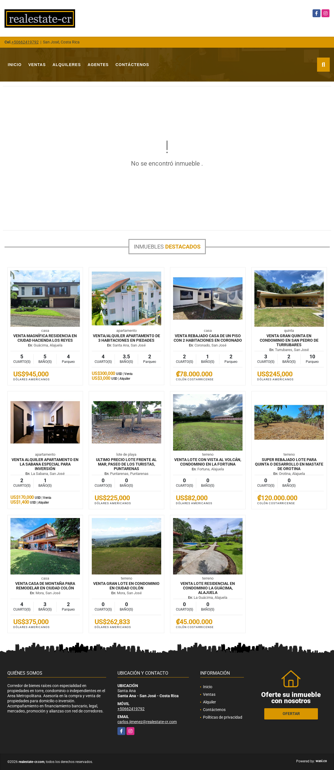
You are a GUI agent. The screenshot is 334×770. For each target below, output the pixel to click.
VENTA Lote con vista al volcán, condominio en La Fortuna (207, 461)
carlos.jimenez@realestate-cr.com (147, 721)
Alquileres (67, 64)
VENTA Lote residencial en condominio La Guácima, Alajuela (207, 588)
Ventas (37, 64)
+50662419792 (25, 42)
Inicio (15, 64)
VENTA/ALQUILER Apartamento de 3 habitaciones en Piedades (126, 338)
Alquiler (209, 702)
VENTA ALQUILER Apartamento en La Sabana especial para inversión (45, 464)
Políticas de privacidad (222, 717)
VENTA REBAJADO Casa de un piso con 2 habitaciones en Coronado (208, 338)
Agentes (98, 64)
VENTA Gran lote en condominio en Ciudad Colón (126, 585)
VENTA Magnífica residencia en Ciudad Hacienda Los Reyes (45, 338)
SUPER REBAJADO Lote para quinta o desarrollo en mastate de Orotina (289, 464)
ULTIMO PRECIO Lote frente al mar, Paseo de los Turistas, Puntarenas (126, 464)
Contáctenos (132, 64)
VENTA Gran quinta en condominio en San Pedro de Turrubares (289, 340)
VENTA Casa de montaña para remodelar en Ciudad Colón (45, 585)
